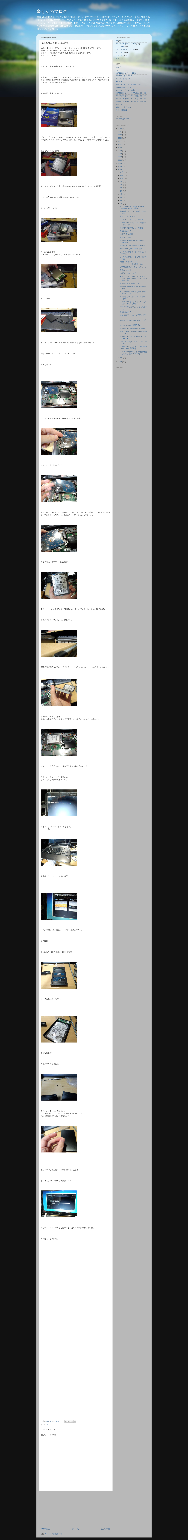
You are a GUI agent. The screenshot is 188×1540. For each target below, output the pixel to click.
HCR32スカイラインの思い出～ (127, 90)
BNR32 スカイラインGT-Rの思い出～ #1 (131, 93)
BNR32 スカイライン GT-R (126, 44)
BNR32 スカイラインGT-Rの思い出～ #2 (131, 96)
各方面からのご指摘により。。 (131, 283)
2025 (120, 132)
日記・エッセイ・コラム (125, 49)
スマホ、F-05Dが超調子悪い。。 (132, 325)
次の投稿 (45, 1529)
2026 (120, 128)
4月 (121, 197)
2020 (120, 147)
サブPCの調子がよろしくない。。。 (133, 267)
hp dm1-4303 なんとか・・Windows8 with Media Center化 (133, 348)
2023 (120, 138)
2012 (120, 362)
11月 (122, 175)
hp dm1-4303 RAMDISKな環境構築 (132, 328)
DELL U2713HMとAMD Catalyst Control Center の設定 (132, 207)
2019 (120, 151)
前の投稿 (105, 1529)
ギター (118, 58)
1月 (121, 358)
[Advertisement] (75, 1509)
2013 (120, 169)
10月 (122, 178)
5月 (121, 194)
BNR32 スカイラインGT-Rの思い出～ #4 (131, 101)
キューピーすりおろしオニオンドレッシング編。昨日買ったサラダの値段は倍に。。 (133, 278)
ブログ (118, 67)
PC (48, 1425)
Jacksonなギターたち (124, 87)
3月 (121, 200)
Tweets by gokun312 (123, 119)
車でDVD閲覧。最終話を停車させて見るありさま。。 (133, 292)
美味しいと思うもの (123, 107)
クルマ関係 (120, 47)
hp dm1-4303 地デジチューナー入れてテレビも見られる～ (133, 303)
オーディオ (120, 52)
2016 (120, 160)
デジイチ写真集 (121, 110)
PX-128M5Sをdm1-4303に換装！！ (133, 249)
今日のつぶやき (125, 231)
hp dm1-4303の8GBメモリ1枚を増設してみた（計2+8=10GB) (133, 353)
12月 (122, 172)
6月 (121, 191)
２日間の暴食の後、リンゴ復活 (131, 228)
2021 (120, 144)
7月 (121, 188)
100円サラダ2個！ (126, 234)
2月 (121, 204)
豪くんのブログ (51, 11)
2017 (120, 157)
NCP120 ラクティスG (124, 76)
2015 (120, 163)
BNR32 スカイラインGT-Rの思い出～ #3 (131, 99)
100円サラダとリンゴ (128, 273)
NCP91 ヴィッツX (123, 79)
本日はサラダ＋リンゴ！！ (130, 216)
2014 (120, 166)
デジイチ (119, 55)
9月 (121, 181)
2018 (120, 154)
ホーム (75, 1529)
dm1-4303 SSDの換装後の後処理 (132, 245)
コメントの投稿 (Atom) (53, 1534)
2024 (120, 135)
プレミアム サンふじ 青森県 (131, 220)
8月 (121, 185)
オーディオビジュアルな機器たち (128, 84)
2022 (120, 141)
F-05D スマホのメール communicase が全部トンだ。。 (132, 263)
